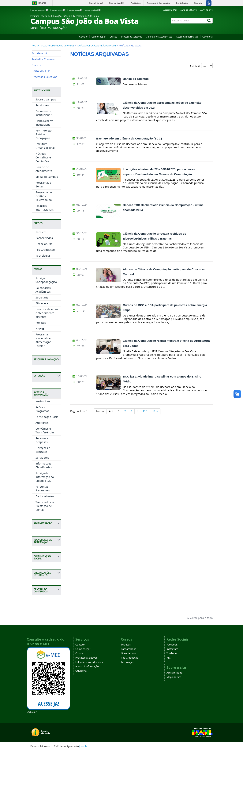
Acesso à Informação (187, 36)
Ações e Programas (42, 445)
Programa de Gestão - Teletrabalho (44, 232)
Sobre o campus (46, 136)
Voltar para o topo (200, 654)
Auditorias (42, 459)
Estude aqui (39, 90)
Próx (146, 411)
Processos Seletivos (131, 36)
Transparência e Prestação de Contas (46, 542)
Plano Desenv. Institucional (44, 159)
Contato (83, 36)
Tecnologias (43, 292)
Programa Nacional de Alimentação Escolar (43, 376)
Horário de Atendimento (44, 205)
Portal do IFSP (41, 107)
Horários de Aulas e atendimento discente (47, 349)
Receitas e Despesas (42, 476)
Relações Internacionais (45, 244)
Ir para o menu (57, 10)
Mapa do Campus (47, 213)
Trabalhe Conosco (43, 95)
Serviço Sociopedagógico (46, 316)
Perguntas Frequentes (43, 525)
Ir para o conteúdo (39, 10)
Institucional (43, 437)
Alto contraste (189, 10)
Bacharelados (44, 274)
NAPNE (40, 365)
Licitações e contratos (43, 486)
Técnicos (41, 268)
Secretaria (42, 334)
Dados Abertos (45, 532)
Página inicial (39, 45)
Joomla (83, 782)
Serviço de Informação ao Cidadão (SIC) (45, 513)
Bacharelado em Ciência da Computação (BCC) (129, 138)
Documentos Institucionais (44, 149)
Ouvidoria (207, 36)
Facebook (172, 680)
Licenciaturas (44, 280)
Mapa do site (206, 10)
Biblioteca (42, 340)
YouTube (171, 689)
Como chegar (99, 36)
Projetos (41, 359)
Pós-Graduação (45, 286)
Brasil (42, 3)
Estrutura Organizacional (45, 182)
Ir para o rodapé (92, 10)
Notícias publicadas (88, 45)
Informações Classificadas (44, 501)
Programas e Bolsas (43, 221)
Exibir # (201, 65)
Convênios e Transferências (45, 467)
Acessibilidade (170, 10)
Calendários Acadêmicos (159, 36)
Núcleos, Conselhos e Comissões (43, 193)
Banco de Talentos (136, 78)
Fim (155, 411)
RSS (168, 694)
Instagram (172, 685)
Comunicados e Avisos (61, 45)
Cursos (113, 36)
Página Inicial (108, 45)
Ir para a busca (75, 10)
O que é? (32, 748)
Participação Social (47, 453)
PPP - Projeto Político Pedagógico (43, 170)
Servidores (42, 141)
